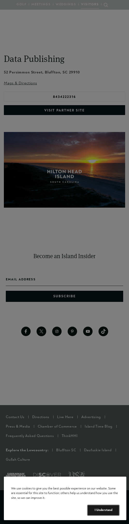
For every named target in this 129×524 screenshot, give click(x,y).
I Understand (104, 510)
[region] (65, 498)
